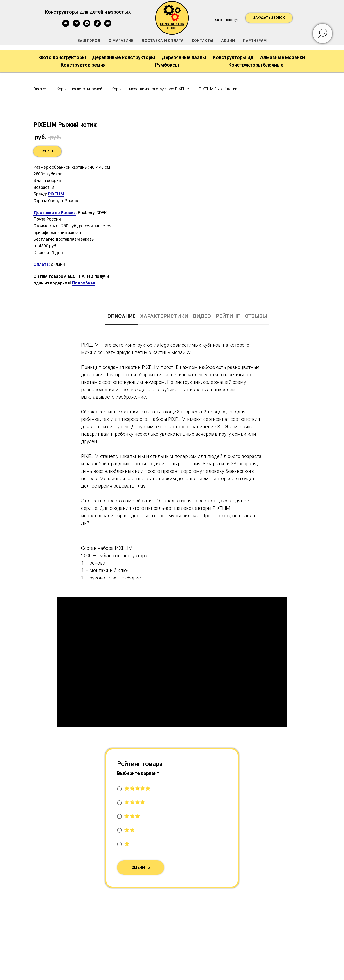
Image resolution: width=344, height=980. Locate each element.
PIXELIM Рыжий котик (218, 89)
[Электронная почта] (107, 25)
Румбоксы (167, 65)
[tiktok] (97, 25)
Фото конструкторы (62, 57)
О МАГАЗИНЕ (121, 41)
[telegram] (76, 25)
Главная (40, 89)
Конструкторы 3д (233, 57)
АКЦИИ (228, 41)
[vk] (65, 25)
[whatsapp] (86, 25)
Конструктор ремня (83, 65)
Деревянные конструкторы (123, 57)
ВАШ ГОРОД (89, 41)
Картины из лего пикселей (79, 89)
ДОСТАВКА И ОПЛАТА (162, 41)
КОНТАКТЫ (202, 41)
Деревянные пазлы (184, 57)
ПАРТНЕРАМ (255, 41)
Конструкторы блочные (255, 65)
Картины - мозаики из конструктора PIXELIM (150, 89)
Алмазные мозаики (282, 57)
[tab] (121, 318)
